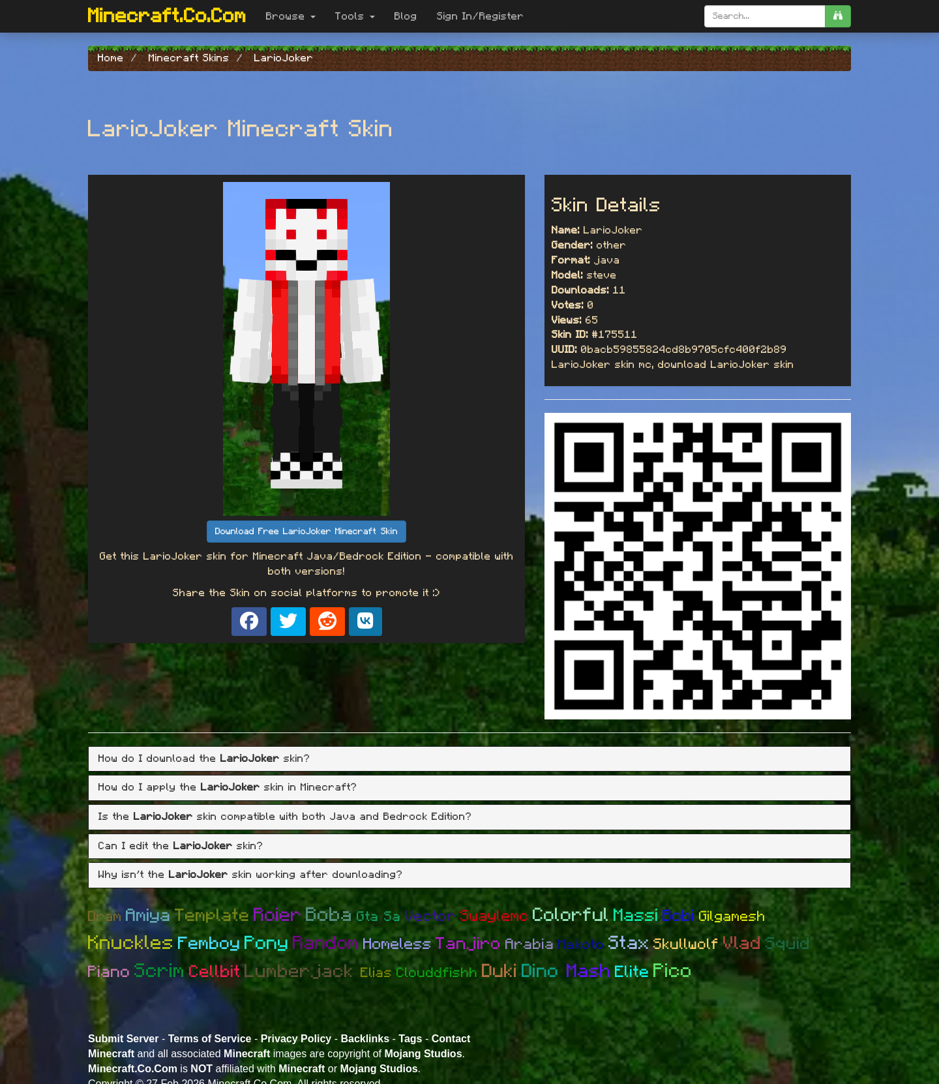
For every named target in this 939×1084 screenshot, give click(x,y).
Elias (377, 973)
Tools (355, 16)
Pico (673, 971)
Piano (109, 972)
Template (212, 915)
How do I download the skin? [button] (204, 758)
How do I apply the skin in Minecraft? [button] (227, 787)
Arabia (529, 944)
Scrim (159, 971)
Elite (632, 972)
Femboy (209, 943)
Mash (589, 971)
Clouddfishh (437, 973)
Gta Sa (379, 917)
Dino (544, 971)
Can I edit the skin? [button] (180, 846)
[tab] (469, 759)
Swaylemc (494, 916)
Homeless (397, 944)
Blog (406, 16)
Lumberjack (303, 972)
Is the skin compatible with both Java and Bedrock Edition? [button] (285, 816)
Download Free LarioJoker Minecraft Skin (306, 531)
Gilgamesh (732, 916)
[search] (838, 16)
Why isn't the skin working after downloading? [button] (250, 874)
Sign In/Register (480, 16)
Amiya (148, 915)
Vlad (742, 944)
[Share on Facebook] (249, 621)
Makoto (581, 945)
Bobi (679, 916)
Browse (291, 16)
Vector (430, 916)
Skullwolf (686, 944)
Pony (267, 943)
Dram (105, 916)
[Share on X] (288, 621)
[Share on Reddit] (327, 621)
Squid (788, 943)
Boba (329, 915)
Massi (636, 915)
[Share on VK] (365, 621)
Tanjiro (468, 943)
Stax (628, 943)
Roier (278, 915)
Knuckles (131, 943)
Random (326, 943)
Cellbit (215, 971)
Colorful (571, 915)
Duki (500, 971)
